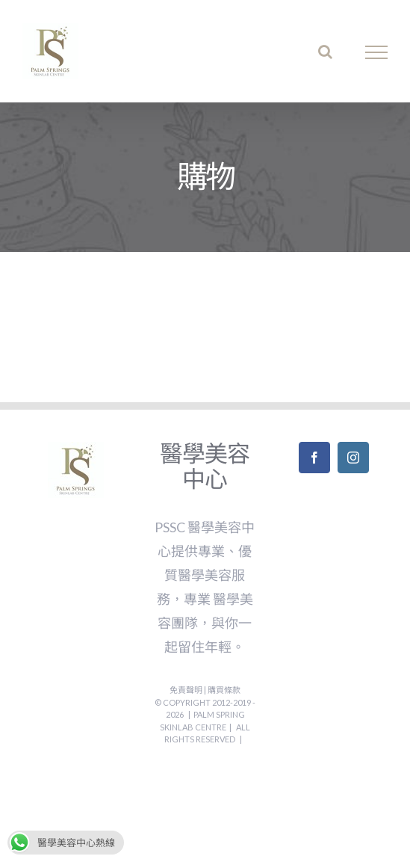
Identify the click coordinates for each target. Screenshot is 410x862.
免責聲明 (187, 690)
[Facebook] (314, 457)
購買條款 (224, 690)
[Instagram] (353, 457)
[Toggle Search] (325, 51)
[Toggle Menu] (377, 52)
